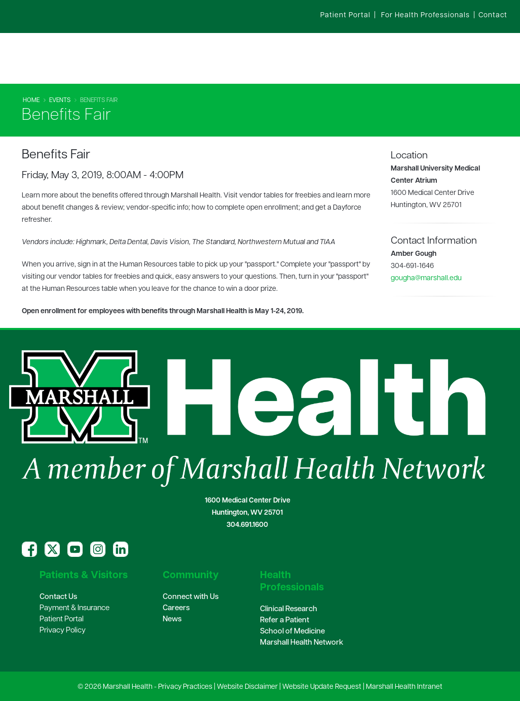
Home (31, 100)
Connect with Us (190, 597)
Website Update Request (321, 687)
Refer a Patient (284, 620)
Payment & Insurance (74, 608)
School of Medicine (292, 632)
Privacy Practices (185, 687)
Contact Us (58, 597)
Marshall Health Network (301, 643)
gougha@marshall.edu (426, 278)
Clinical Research (288, 609)
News (172, 619)
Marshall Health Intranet (404, 687)
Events (59, 100)
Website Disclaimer (247, 687)
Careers (176, 608)
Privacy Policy (63, 631)
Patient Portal (62, 619)
